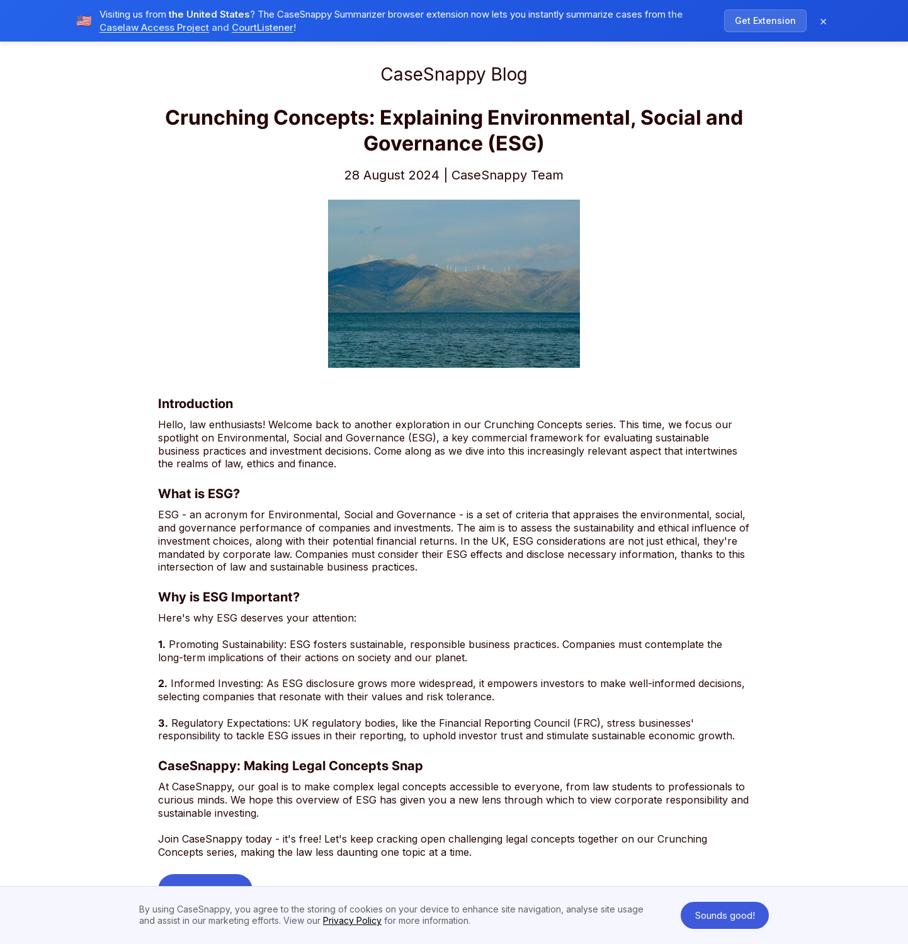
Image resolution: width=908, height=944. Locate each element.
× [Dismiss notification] (823, 20)
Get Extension (765, 20)
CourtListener (262, 27)
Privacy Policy (352, 920)
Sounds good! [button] (725, 915)
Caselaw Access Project (154, 27)
